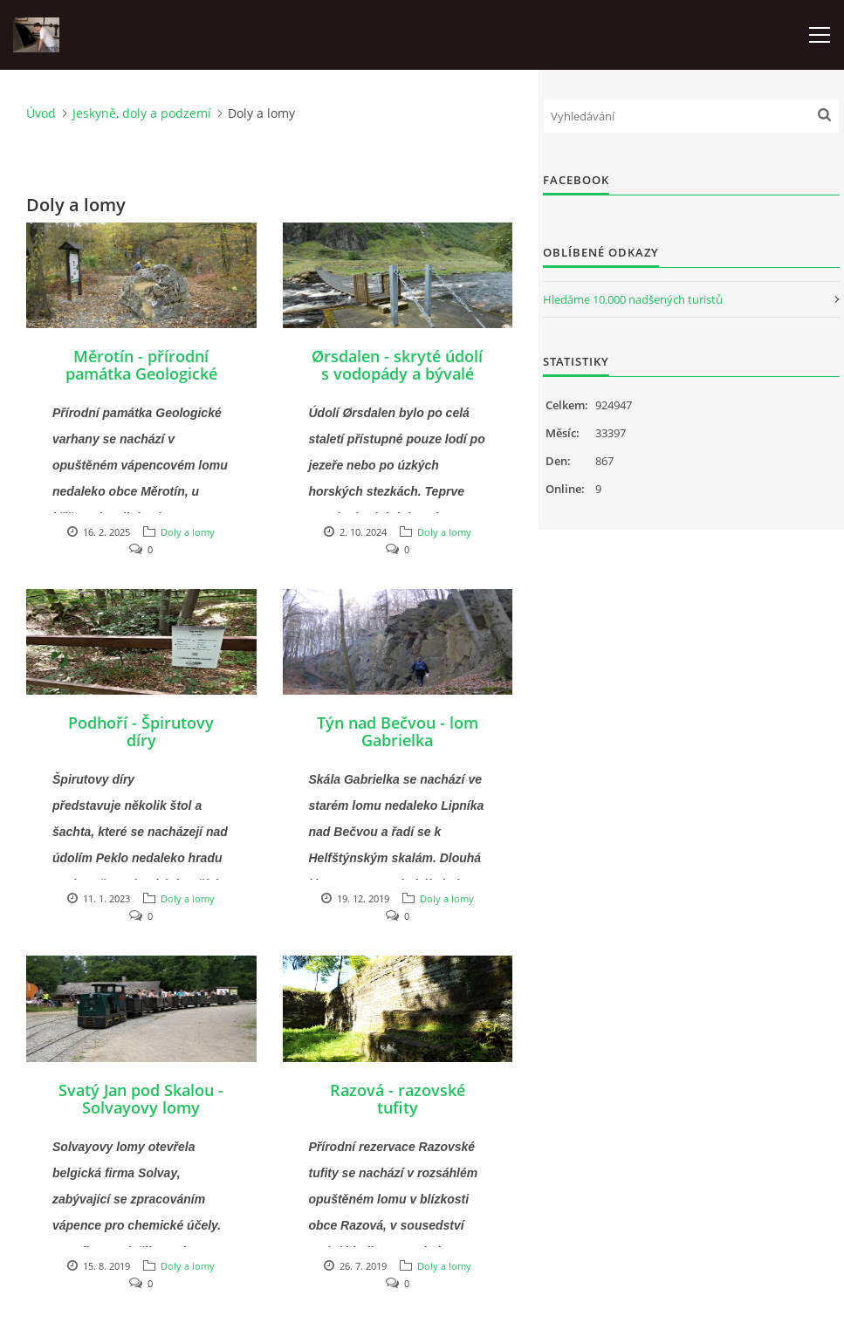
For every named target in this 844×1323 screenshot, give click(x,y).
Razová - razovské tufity (397, 1098)
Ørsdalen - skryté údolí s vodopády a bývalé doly (397, 373)
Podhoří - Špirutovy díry (141, 731)
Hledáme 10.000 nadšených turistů (633, 299)
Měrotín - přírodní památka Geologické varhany (141, 373)
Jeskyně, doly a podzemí (141, 113)
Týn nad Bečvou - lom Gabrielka (397, 731)
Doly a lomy (188, 531)
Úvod (41, 113)
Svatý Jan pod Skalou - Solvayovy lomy (140, 1098)
